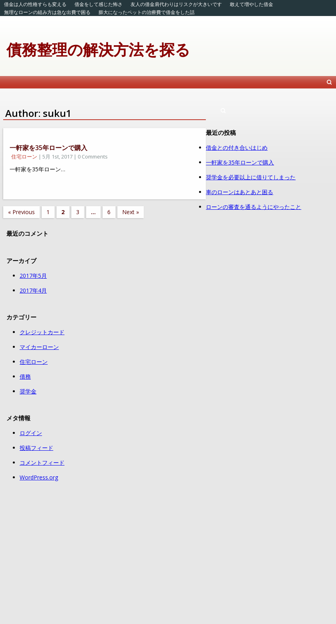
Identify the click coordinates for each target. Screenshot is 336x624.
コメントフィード (42, 462)
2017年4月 (33, 290)
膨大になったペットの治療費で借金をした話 (147, 12)
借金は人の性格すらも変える (35, 4)
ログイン (31, 433)
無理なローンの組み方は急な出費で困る (47, 12)
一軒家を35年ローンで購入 (48, 147)
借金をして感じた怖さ (98, 4)
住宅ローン (24, 156)
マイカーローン (39, 347)
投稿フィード (36, 447)
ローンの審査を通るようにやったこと (253, 207)
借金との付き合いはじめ (237, 147)
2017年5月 (33, 275)
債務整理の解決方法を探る (98, 49)
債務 (25, 376)
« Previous (21, 212)
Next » (130, 212)
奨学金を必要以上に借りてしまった (251, 177)
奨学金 (28, 391)
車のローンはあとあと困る (239, 192)
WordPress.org (39, 477)
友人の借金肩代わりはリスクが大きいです (176, 4)
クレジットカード (42, 332)
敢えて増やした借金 (251, 4)
